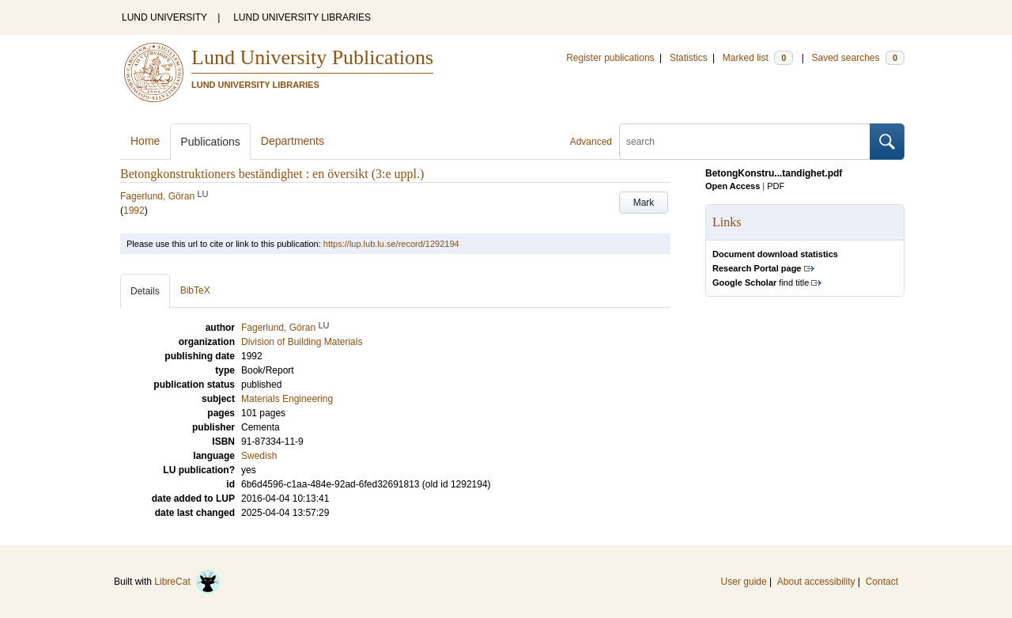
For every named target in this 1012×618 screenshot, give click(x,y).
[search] (744, 141)
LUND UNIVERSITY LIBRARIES (302, 17)
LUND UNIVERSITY (164, 17)
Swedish (259, 455)
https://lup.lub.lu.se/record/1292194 (391, 243)
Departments (292, 141)
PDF (775, 186)
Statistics (689, 57)
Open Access (732, 186)
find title (760, 282)
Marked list (758, 57)
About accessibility (816, 581)
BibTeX (195, 290)
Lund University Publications (312, 57)
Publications (210, 141)
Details (145, 291)
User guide (744, 581)
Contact (882, 581)
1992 (134, 210)
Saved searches (857, 57)
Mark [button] (644, 202)
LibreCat (187, 581)
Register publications (610, 57)
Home (145, 141)
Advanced (591, 141)
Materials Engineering (287, 398)
